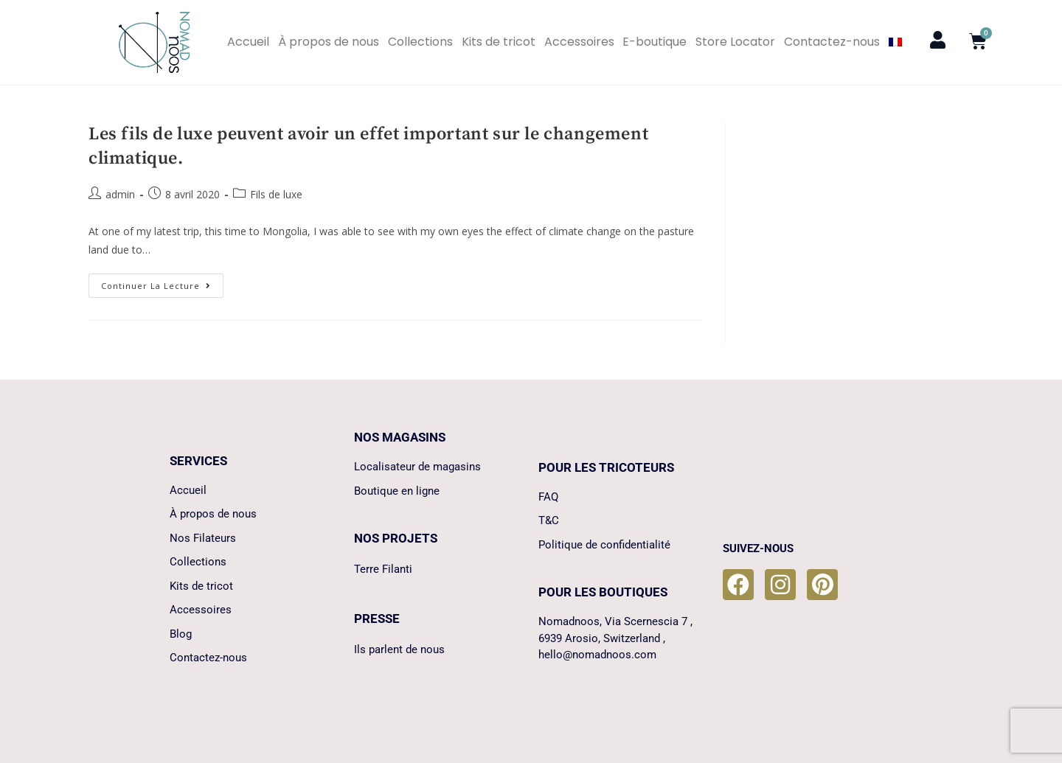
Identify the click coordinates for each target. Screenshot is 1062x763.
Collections (420, 41)
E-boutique (654, 41)
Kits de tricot (498, 41)
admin (120, 194)
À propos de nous (328, 41)
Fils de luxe (276, 194)
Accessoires (579, 41)
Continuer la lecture (162, 282)
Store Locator (735, 41)
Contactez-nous (832, 41)
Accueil (248, 41)
